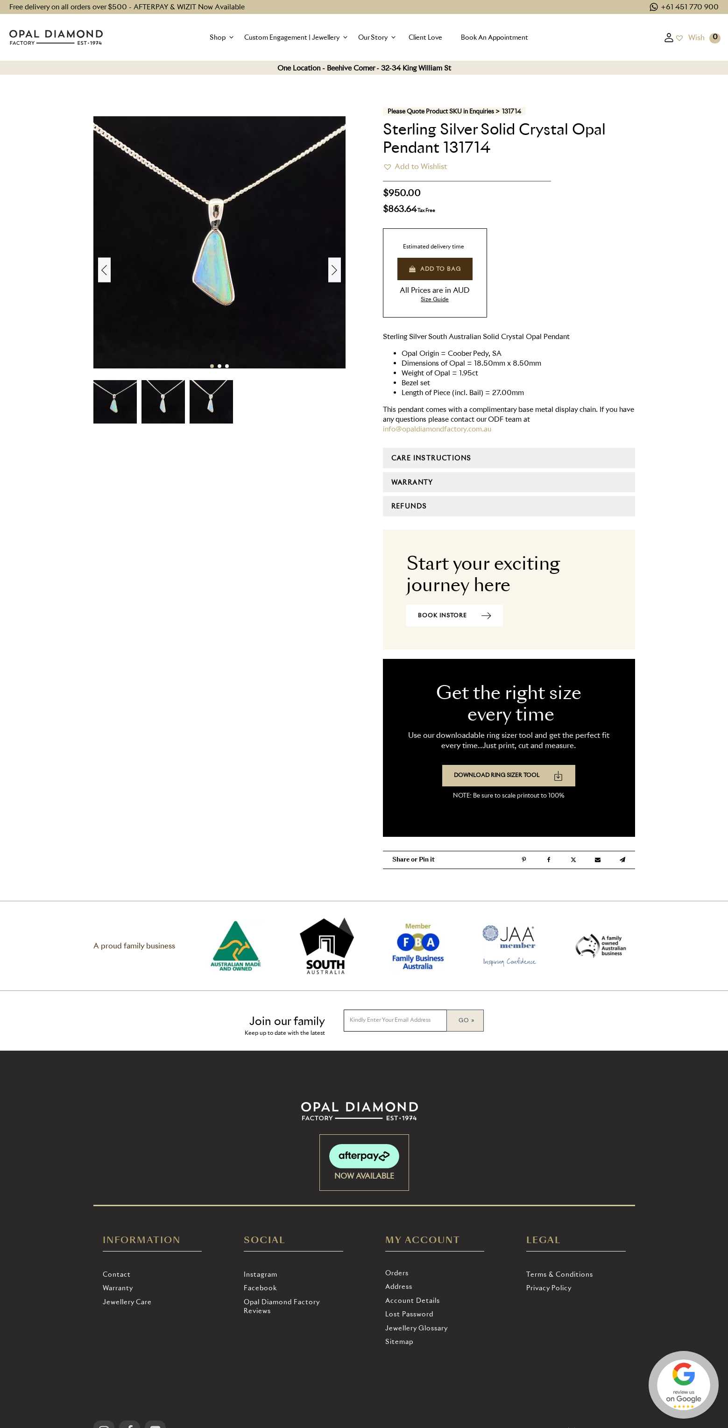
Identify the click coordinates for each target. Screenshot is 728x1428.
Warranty (118, 1288)
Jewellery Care (127, 1302)
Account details (412, 1300)
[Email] (598, 859)
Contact (117, 1274)
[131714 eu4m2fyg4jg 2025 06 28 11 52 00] (219, 116)
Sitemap (399, 1341)
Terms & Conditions (559, 1274)
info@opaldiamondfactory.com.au (437, 428)
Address (398, 1286)
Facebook (260, 1288)
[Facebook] (548, 859)
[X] (573, 859)
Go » (466, 1020)
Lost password (409, 1314)
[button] (222, 37)
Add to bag (435, 268)
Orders (397, 1273)
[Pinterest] (524, 859)
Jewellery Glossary (416, 1328)
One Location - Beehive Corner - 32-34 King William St (364, 68)
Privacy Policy (549, 1288)
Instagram (260, 1274)
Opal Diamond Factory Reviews (281, 1306)
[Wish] (690, 37)
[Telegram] (622, 859)
